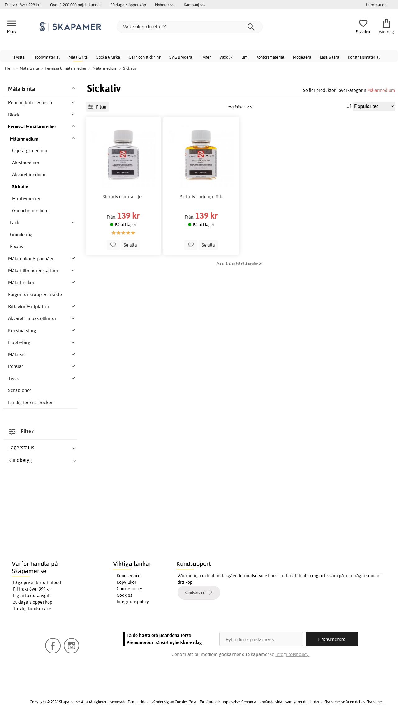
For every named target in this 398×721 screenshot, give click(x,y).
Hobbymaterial (46, 56)
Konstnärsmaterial (364, 56)
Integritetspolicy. (292, 654)
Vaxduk (226, 56)
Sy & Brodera (180, 56)
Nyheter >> (164, 4)
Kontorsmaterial (270, 56)
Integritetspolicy (133, 602)
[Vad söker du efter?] (190, 27)
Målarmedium (381, 90)
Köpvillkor (126, 582)
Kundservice (129, 575)
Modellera (302, 56)
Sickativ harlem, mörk (201, 196)
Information (376, 4)
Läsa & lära (329, 56)
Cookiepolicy (129, 588)
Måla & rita (78, 56)
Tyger (206, 56)
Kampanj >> (194, 4)
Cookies (124, 595)
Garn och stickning (145, 56)
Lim (244, 56)
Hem (9, 68)
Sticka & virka (108, 56)
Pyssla (19, 56)
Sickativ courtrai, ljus (123, 196)
